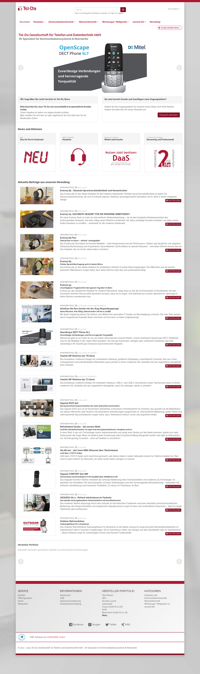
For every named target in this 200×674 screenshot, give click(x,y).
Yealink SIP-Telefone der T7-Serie (77, 379)
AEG (104, 598)
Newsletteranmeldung (70, 604)
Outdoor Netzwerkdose (72, 521)
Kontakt (21, 595)
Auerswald (107, 604)
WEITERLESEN (173, 201)
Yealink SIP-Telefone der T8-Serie (77, 356)
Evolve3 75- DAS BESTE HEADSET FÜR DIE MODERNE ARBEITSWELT (95, 214)
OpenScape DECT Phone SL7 (75, 332)
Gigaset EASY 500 (69, 403)
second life (139, 22)
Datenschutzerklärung (70, 601)
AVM (104, 609)
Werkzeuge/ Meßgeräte (115, 22)
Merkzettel (23, 604)
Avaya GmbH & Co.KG (112, 607)
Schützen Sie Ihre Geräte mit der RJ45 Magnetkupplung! (89, 308)
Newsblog (155, 22)
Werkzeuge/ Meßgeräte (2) (157, 604)
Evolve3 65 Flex (68, 237)
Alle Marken (107, 595)
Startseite (25, 22)
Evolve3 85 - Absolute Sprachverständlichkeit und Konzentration (93, 190)
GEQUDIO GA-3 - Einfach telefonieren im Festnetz (86, 497)
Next (179, 68)
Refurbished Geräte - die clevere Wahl (80, 426)
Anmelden (174, 9)
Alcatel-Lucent (109, 601)
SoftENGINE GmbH (56, 637)
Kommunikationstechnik (62, 22)
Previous (21, 68)
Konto (20, 601)
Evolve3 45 (65, 285)
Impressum (65, 595)
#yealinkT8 (92, 353)
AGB (62, 598)
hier (42, 115)
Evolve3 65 (65, 261)
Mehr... (105, 615)
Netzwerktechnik (89, 22)
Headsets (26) (150, 595)
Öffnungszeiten (25, 598)
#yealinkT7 (92, 376)
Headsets (39, 22)
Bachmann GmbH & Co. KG (115, 612)
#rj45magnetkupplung (97, 306)
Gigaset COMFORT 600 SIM (74, 474)
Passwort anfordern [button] (169, 115)
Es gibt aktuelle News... (170, 28)
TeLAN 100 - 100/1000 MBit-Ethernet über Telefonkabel (89, 450)
